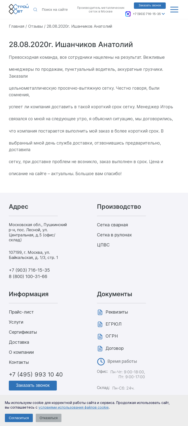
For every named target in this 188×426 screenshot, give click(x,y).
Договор (115, 348)
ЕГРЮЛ (114, 324)
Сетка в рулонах (114, 234)
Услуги (16, 322)
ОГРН (112, 336)
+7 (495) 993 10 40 (36, 374)
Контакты (19, 362)
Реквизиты (117, 312)
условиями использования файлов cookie (73, 407)
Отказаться (49, 418)
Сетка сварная (112, 224)
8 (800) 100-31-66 (28, 276)
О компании (21, 352)
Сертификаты (23, 332)
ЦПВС (103, 244)
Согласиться (19, 418)
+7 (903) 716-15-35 (147, 14)
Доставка (19, 342)
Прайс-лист (21, 312)
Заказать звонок (150, 5)
